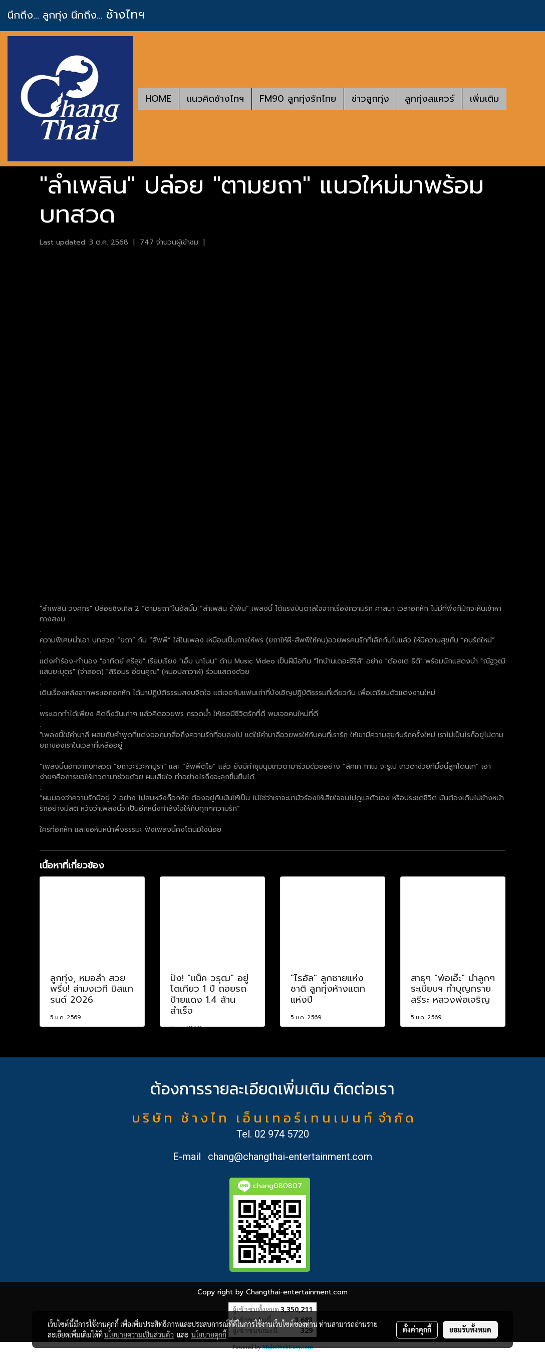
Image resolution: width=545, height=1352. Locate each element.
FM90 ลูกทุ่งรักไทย (297, 99)
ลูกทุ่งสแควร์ (429, 99)
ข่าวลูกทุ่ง (370, 99)
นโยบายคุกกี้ (208, 1334)
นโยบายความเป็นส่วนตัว (139, 1334)
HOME (158, 99)
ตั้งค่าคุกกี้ (417, 1329)
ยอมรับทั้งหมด (470, 1329)
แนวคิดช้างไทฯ (215, 99)
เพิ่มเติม (484, 99)
